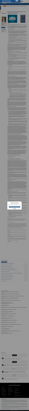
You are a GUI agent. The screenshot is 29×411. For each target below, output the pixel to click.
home (15, 208)
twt (13, 208)
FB (12, 208)
